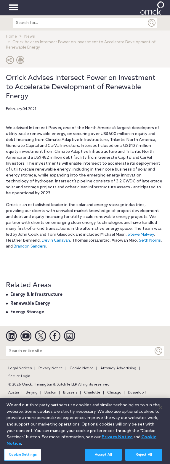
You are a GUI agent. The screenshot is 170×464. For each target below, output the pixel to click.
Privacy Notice (51, 368)
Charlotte (92, 393)
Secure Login (19, 376)
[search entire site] (80, 22)
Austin (13, 393)
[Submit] (152, 22)
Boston (50, 393)
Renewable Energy (30, 303)
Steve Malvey (141, 234)
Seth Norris (150, 240)
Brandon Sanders (30, 246)
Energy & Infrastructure (36, 294)
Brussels (70, 393)
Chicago (114, 393)
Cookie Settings (23, 457)
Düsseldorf (137, 393)
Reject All (144, 457)
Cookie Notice (82, 368)
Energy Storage (27, 312)
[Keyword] (158, 351)
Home (11, 36)
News (29, 36)
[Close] (160, 409)
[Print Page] (20, 61)
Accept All (103, 457)
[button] (10, 61)
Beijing (32, 393)
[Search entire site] (80, 351)
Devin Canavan (56, 240)
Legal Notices (20, 368)
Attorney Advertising (118, 368)
